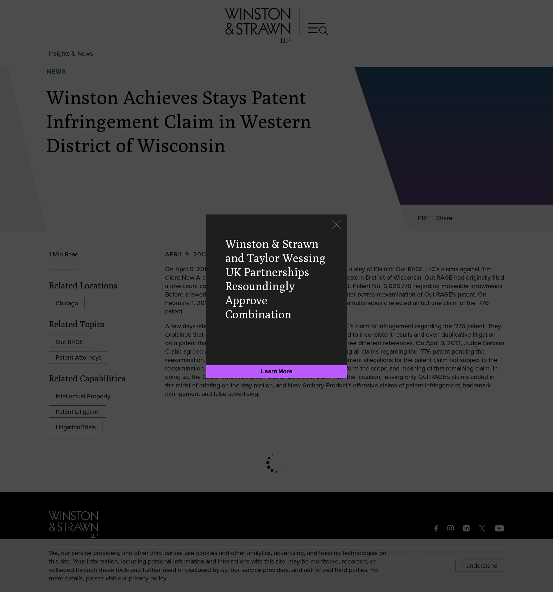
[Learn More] (276, 371)
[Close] (336, 225)
